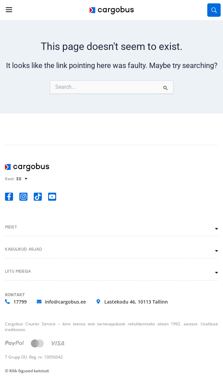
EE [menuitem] (19, 179)
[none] (22, 179)
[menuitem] (22, 179)
